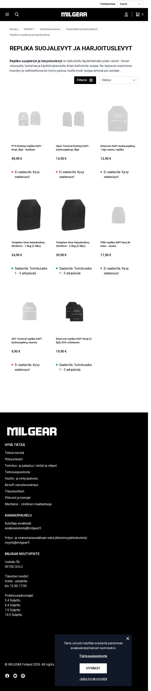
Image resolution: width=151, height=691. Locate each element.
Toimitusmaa (108, 3)
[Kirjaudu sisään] (126, 14)
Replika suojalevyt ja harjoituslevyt (30, 34)
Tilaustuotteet (14, 491)
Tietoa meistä (14, 453)
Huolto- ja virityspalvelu (21, 478)
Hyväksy (93, 668)
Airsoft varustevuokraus (21, 485)
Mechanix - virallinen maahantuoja (28, 504)
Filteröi (85, 80)
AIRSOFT (28, 29)
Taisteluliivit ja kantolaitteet (81, 29)
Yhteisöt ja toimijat (17, 498)
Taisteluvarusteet (50, 29)
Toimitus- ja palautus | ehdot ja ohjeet (31, 466)
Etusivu (14, 29)
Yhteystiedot (14, 459)
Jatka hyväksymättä (93, 679)
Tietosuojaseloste (17, 472)
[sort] (118, 80)
